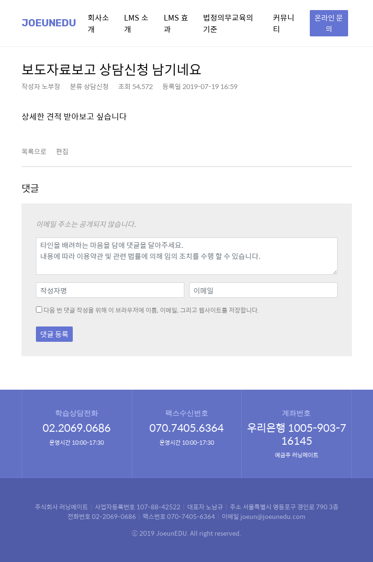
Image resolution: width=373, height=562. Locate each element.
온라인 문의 (329, 23)
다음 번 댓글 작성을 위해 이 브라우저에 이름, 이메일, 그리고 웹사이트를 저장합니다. (152, 310)
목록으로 (34, 151)
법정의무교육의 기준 (228, 23)
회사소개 (98, 23)
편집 (62, 151)
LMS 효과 (176, 23)
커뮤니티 (283, 23)
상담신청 (96, 86)
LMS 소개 (136, 23)
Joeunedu (49, 23)
